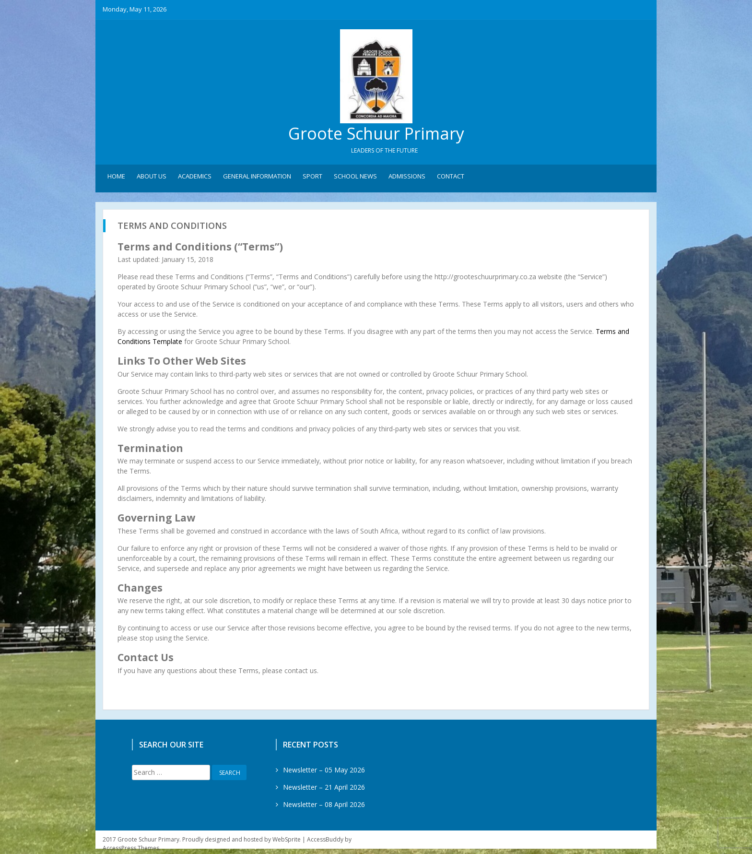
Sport (312, 178)
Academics (195, 178)
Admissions (406, 178)
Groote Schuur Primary (376, 134)
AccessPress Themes (131, 849)
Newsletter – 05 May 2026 (324, 771)
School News (355, 178)
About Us (151, 178)
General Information (257, 178)
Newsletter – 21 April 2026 (324, 788)
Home (116, 178)
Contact (450, 178)
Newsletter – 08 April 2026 (324, 805)
